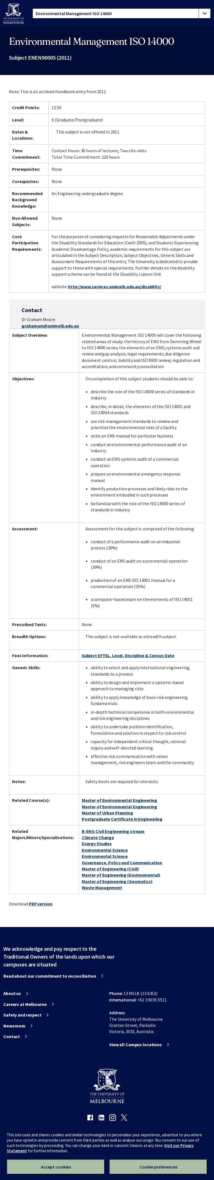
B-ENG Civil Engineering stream (113, 831)
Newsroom (14, 1026)
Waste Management (102, 887)
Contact (11, 1036)
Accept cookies (56, 1167)
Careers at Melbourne (25, 1004)
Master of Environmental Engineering (119, 800)
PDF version (40, 904)
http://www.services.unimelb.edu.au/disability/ (114, 286)
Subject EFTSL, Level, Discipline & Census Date (128, 655)
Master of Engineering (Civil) (110, 869)
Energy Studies (97, 843)
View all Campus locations (135, 1044)
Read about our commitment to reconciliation (49, 976)
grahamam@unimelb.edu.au (50, 326)
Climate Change (98, 837)
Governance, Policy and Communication (122, 862)
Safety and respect (22, 1015)
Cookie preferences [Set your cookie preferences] (158, 1167)
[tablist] (121, 13)
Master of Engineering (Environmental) (121, 875)
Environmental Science (105, 850)
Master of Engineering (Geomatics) (117, 881)
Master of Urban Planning (107, 813)
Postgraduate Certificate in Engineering (122, 819)
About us (12, 993)
